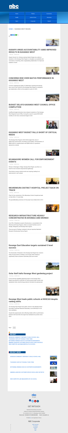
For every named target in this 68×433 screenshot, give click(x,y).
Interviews (49, 17)
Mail (35, 430)
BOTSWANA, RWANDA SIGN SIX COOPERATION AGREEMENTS (24, 340)
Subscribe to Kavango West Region (9, 332)
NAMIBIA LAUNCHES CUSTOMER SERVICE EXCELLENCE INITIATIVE (26, 342)
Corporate (33, 21)
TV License (35, 425)
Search (49, 21)
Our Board (35, 427)
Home (16, 13)
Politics (33, 13)
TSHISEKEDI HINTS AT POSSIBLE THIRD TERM (20, 339)
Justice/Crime (33, 17)
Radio (35, 428)
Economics (49, 13)
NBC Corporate (35, 424)
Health (16, 17)
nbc (34, 395)
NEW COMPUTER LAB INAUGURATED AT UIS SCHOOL (22, 344)
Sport (17, 21)
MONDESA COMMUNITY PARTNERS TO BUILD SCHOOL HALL (24, 337)
